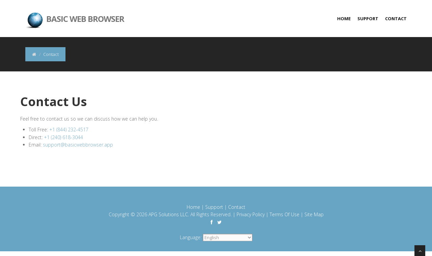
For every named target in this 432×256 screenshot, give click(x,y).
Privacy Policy (251, 214)
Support (367, 18)
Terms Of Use (284, 214)
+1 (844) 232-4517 (68, 129)
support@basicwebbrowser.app (78, 144)
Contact (396, 18)
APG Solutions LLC (168, 214)
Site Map (314, 214)
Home (344, 18)
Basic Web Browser (74, 13)
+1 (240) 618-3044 (63, 137)
